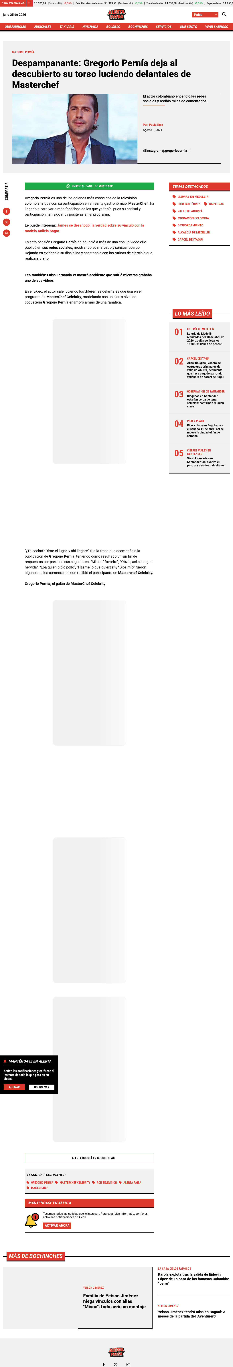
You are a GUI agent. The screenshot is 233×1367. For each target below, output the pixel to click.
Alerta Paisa (130, 1182)
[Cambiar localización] (205, 14)
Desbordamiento (190, 225)
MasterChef (37, 1187)
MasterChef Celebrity (72, 1182)
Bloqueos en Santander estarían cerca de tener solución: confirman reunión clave (205, 401)
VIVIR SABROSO (216, 27)
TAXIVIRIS (67, 27)
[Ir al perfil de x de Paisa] (115, 1364)
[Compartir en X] (6, 222)
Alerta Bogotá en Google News (89, 1158)
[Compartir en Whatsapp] (6, 233)
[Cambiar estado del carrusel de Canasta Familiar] (29, 3)
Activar (14, 1087)
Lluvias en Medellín (193, 197)
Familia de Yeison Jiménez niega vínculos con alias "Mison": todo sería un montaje (114, 1301)
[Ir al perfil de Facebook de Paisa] (104, 1364)
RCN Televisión (104, 1182)
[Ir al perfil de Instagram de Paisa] (128, 1364)
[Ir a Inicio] (116, 14)
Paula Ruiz (156, 124)
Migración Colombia (193, 218)
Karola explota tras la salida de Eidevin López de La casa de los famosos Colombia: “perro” (193, 1278)
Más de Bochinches (36, 1256)
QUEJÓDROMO (15, 27)
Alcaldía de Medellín (194, 232)
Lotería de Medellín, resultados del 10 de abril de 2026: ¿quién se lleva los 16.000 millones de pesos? (205, 339)
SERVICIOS (164, 27)
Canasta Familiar (13, 3)
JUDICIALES (43, 27)
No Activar (41, 1087)
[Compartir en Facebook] (6, 211)
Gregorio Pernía (40, 1182)
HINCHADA (90, 27)
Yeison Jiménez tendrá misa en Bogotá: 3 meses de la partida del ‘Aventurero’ (191, 1313)
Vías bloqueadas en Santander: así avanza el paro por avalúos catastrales (205, 462)
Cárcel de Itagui (190, 239)
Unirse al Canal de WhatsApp (89, 186)
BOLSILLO (113, 27)
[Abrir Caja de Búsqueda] (224, 14)
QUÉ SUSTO (188, 27)
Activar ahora (57, 1225)
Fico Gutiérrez (189, 204)
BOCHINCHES (138, 27)
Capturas (216, 204)
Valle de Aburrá (190, 211)
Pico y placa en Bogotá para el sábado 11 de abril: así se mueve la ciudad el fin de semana (205, 431)
